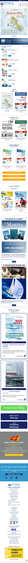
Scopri (10, 55)
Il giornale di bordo (12, 80)
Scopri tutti (24, 46)
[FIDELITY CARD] (19, 0)
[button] (2, 6)
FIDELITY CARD (23, 0)
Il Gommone (20, 399)
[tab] (14, 89)
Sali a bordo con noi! (14, 474)
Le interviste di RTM (12, 70)
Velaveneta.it (20, 356)
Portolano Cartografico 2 (13, 60)
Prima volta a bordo (12, 49)
